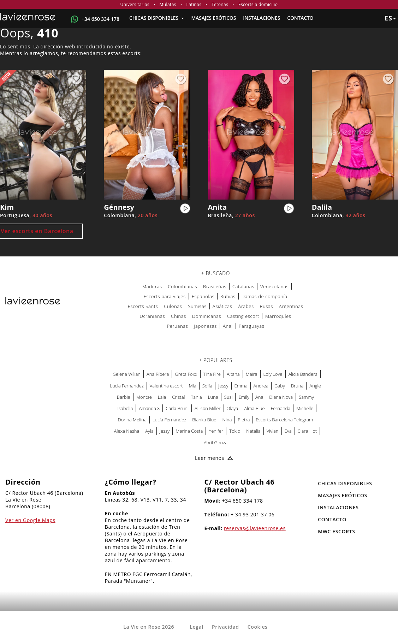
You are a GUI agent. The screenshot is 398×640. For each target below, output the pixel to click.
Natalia (253, 431)
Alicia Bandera (303, 374)
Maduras (152, 286)
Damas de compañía (264, 296)
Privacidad (225, 626)
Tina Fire (212, 374)
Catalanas (243, 286)
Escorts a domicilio (258, 4)
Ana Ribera (158, 374)
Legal (196, 626)
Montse (144, 397)
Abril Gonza (215, 442)
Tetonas (220, 4)
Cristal (178, 397)
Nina (227, 419)
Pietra (244, 419)
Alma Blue (254, 408)
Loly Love (273, 374)
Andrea (261, 386)
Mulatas (168, 4)
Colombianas (182, 286)
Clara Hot (307, 431)
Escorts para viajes (164, 296)
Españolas (203, 296)
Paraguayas (252, 326)
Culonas (173, 306)
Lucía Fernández (169, 419)
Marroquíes (278, 316)
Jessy (223, 386)
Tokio (234, 431)
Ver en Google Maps (30, 520)
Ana (259, 397)
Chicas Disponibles (156, 17)
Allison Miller (208, 408)
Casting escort (243, 316)
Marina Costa (189, 431)
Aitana (233, 374)
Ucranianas (152, 316)
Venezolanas (274, 286)
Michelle (304, 408)
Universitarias (134, 4)
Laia (162, 397)
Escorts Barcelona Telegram (284, 419)
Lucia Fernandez (127, 386)
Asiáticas (222, 306)
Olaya (232, 408)
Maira (251, 374)
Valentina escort (166, 386)
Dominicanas (206, 316)
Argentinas (291, 306)
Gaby (279, 386)
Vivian (273, 431)
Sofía (207, 386)
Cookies (258, 626)
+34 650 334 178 (100, 19)
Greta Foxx (186, 374)
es (390, 18)
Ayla (149, 431)
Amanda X (149, 408)
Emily (243, 397)
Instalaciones (261, 17)
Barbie (123, 397)
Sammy (306, 397)
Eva (288, 431)
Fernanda (281, 408)
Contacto (300, 17)
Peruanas (177, 326)
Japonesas (205, 326)
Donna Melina (132, 419)
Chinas (178, 316)
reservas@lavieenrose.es (255, 528)
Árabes (246, 306)
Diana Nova (281, 397)
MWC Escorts (336, 531)
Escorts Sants (143, 306)
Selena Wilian (127, 374)
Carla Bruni (177, 408)
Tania (196, 397)
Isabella (125, 408)
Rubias (228, 296)
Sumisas (197, 306)
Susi (228, 397)
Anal (228, 326)
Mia (192, 386)
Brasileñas (214, 286)
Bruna (297, 386)
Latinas (194, 4)
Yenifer (216, 431)
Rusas (266, 306)
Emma (241, 386)
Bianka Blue (204, 419)
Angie (315, 386)
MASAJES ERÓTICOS (213, 17)
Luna (213, 397)
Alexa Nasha (126, 431)
